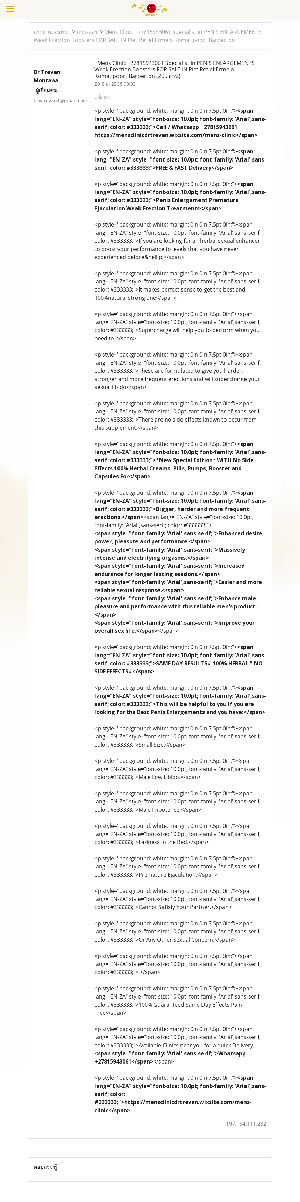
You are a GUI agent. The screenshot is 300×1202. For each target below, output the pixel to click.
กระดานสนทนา (52, 32)
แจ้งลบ (102, 97)
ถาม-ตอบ (88, 32)
